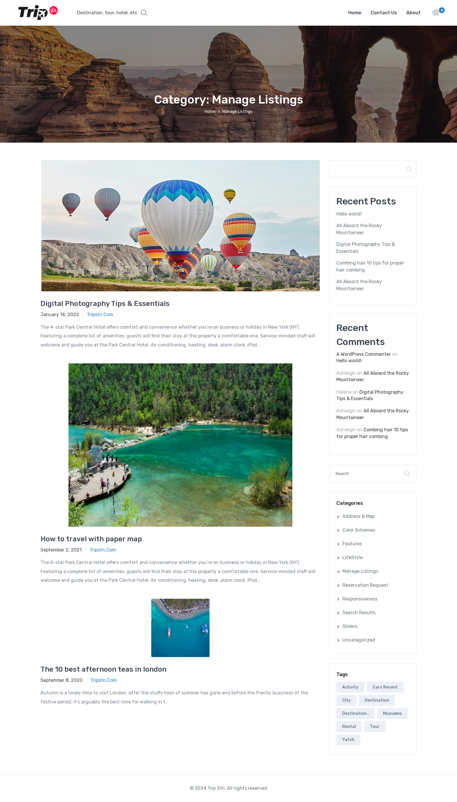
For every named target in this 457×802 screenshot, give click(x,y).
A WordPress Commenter (363, 354)
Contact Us (384, 12)
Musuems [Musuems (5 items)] (392, 713)
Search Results (358, 613)
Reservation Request (365, 585)
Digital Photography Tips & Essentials (105, 304)
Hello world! (349, 214)
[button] (112, 12)
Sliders (349, 626)
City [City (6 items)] (346, 700)
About (413, 12)
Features (352, 544)
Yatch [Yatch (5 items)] (348, 740)
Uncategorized (358, 640)
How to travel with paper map (91, 539)
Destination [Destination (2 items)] (377, 700)
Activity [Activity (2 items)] (350, 687)
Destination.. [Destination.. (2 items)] (355, 713)
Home (354, 12)
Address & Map (358, 516)
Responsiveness (359, 599)
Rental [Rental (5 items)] (349, 726)
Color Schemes (358, 530)
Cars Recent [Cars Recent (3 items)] (385, 687)
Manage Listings (360, 571)
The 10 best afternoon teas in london (103, 670)
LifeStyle (352, 558)
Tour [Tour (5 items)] (375, 726)
